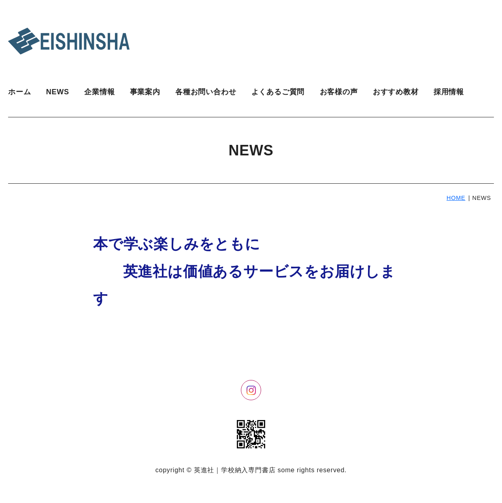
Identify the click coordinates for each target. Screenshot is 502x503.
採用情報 (449, 92)
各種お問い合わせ (205, 92)
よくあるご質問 (278, 92)
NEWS (57, 92)
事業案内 (145, 92)
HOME (456, 198)
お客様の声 (339, 92)
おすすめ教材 (396, 92)
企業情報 (99, 92)
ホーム (19, 92)
